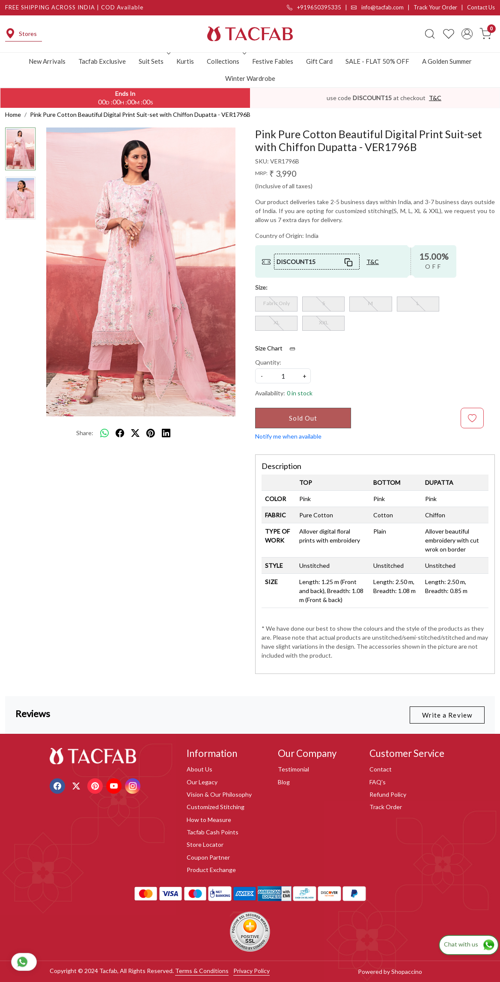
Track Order (385, 806)
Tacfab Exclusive (102, 61)
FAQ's (377, 782)
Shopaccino (406, 971)
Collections (225, 61)
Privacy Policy (251, 970)
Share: (84, 432)
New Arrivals (47, 61)
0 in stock (299, 393)
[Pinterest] (96, 785)
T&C (435, 97)
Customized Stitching (215, 806)
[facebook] (120, 433)
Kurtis (185, 61)
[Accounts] (467, 33)
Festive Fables (272, 61)
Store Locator (205, 844)
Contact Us (481, 7)
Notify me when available (288, 436)
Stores (21, 34)
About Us (199, 769)
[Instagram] (134, 785)
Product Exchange (211, 869)
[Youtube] (115, 785)
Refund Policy (387, 794)
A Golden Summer (447, 61)
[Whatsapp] (104, 433)
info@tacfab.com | (382, 7)
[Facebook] (58, 785)
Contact (380, 769)
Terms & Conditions (202, 970)
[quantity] (283, 375)
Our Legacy (202, 782)
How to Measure (209, 819)
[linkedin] (166, 433)
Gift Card (319, 61)
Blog (284, 782)
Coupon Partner (208, 857)
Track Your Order (435, 7)
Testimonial (293, 769)
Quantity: (268, 362)
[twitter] (135, 433)
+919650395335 (314, 7)
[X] (77, 785)
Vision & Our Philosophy (219, 794)
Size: (261, 287)
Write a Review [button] (447, 715)
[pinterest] (150, 433)
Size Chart (278, 348)
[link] (429, 34)
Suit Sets (154, 61)
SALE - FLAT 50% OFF (377, 61)
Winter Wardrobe (250, 78)
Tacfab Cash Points (212, 832)
